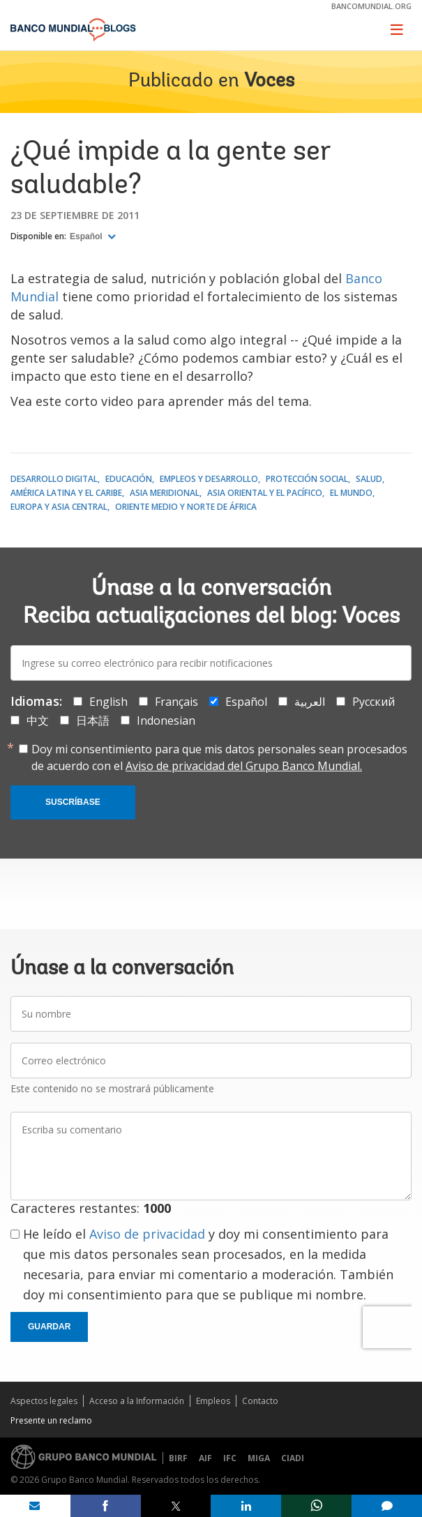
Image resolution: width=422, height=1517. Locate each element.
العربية (309, 701)
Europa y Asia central (58, 507)
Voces (269, 81)
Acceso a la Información (136, 1401)
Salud (369, 479)
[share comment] (387, 1506)
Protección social (307, 479)
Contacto (260, 1401)
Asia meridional (164, 493)
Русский (373, 701)
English (108, 701)
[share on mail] (35, 1506)
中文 (38, 720)
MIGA (259, 1458)
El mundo (351, 493)
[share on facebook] (105, 1506)
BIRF (178, 1458)
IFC (229, 1458)
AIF (205, 1458)
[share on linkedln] (246, 1506)
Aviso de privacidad (147, 1233)
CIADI (292, 1458)
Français (176, 701)
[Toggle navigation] (397, 29)
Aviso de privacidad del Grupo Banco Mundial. (244, 765)
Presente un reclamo (51, 1420)
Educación (128, 479)
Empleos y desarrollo (209, 479)
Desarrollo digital (54, 479)
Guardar (49, 1326)
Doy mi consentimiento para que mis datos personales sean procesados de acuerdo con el (219, 757)
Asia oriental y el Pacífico (264, 493)
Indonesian (166, 720)
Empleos (213, 1401)
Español (87, 236)
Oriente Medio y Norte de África (186, 507)
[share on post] (176, 1506)
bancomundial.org (371, 6)
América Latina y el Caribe (66, 493)
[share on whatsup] (316, 1506)
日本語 (93, 720)
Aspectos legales (43, 1401)
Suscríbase (72, 802)
